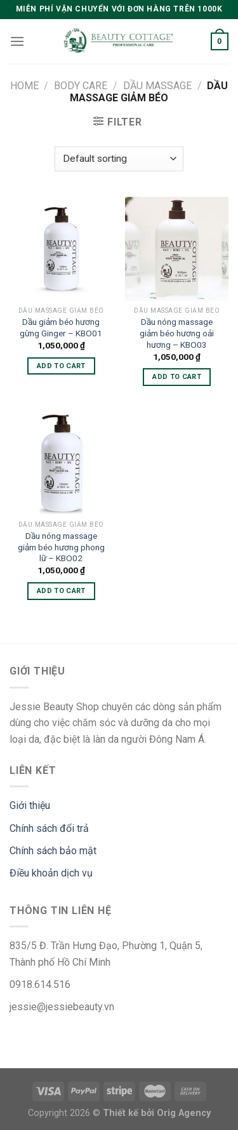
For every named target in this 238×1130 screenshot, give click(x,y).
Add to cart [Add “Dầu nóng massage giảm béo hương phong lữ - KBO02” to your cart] (61, 591)
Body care (80, 86)
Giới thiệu (30, 805)
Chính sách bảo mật (53, 851)
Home (24, 86)
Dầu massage (157, 86)
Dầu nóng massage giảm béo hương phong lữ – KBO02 (61, 547)
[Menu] (17, 41)
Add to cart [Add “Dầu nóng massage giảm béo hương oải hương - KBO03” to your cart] (176, 377)
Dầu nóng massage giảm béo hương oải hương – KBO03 (177, 333)
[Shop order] (119, 159)
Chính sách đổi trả (49, 828)
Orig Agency (184, 1113)
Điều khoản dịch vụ (51, 873)
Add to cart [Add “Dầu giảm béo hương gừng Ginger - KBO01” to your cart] (61, 366)
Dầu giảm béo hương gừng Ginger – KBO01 (61, 327)
